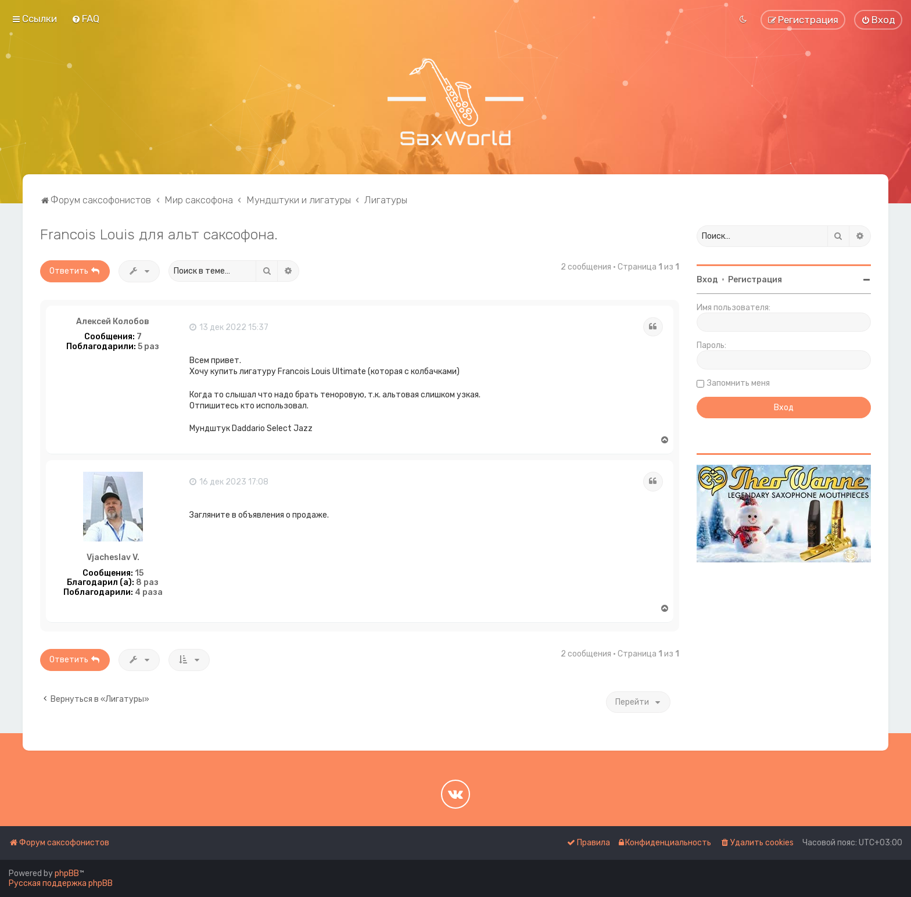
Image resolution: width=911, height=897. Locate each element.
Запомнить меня (738, 383)
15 (139, 573)
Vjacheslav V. (113, 557)
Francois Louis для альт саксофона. (159, 234)
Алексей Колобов (112, 321)
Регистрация (755, 280)
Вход (707, 280)
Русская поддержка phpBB (61, 883)
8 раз (147, 582)
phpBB (67, 873)
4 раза (149, 592)
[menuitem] (85, 18)
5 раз (148, 346)
